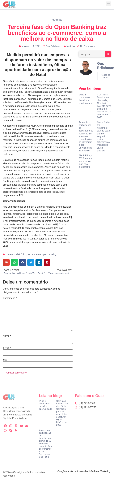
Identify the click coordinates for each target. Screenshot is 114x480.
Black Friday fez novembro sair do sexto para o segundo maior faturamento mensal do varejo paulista (103, 136)
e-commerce (34, 254)
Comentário (10, 298)
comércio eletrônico (16, 254)
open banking (49, 254)
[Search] (108, 54)
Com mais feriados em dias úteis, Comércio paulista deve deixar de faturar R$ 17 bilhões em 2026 (104, 106)
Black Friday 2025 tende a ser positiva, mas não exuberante (85, 161)
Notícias (57, 19)
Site (5, 360)
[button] (108, 3)
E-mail (7, 348)
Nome (7, 336)
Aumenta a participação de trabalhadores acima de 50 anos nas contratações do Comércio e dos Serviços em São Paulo (86, 136)
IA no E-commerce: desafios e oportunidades (46, 405)
